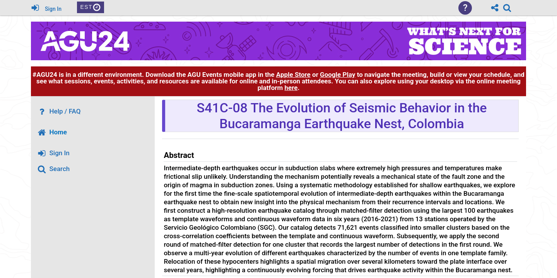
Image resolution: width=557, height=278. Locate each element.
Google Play (337, 74)
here (290, 88)
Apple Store (293, 74)
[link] (507, 7)
